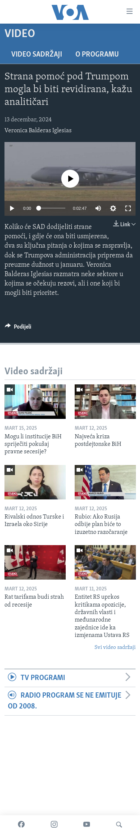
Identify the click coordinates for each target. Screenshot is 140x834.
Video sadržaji (36, 54)
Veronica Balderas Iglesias (38, 131)
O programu (97, 54)
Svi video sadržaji (115, 647)
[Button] (18, 328)
